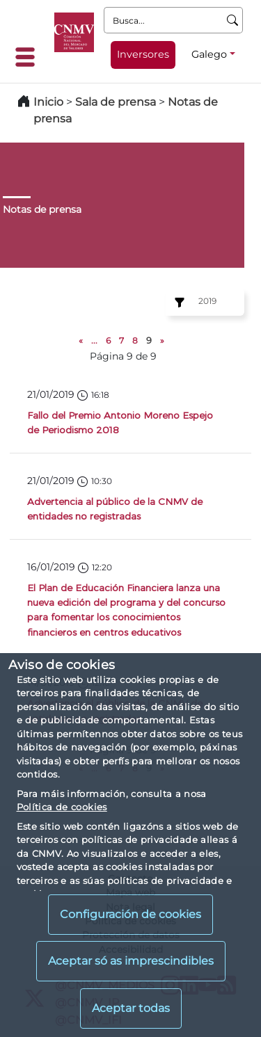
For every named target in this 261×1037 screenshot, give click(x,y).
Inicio (48, 101)
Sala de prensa (117, 101)
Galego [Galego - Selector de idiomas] (209, 54)
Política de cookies (62, 806)
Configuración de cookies (130, 914)
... (94, 340)
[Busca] (233, 20)
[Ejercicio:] (177, 302)
